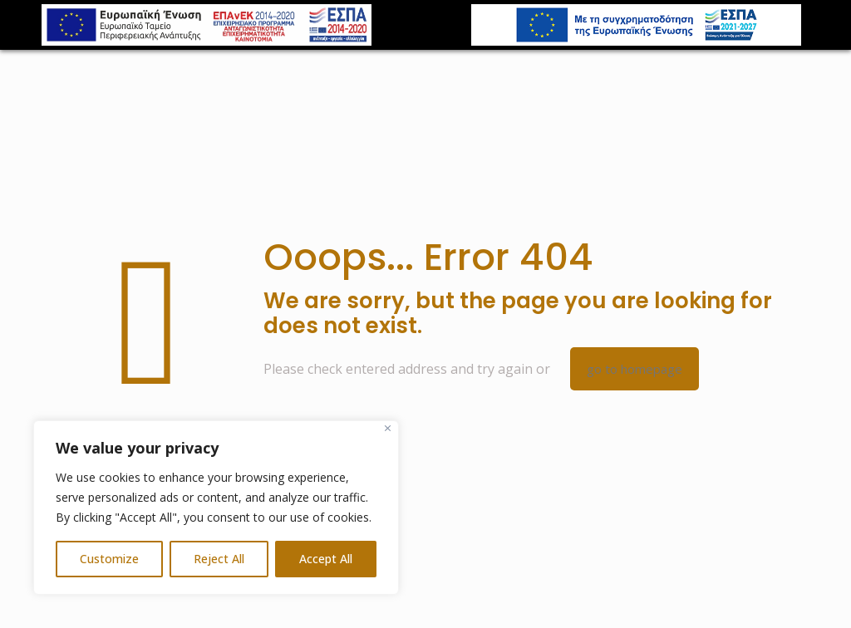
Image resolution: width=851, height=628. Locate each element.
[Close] (387, 428)
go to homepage (634, 369)
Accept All (325, 559)
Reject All (219, 559)
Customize (109, 559)
